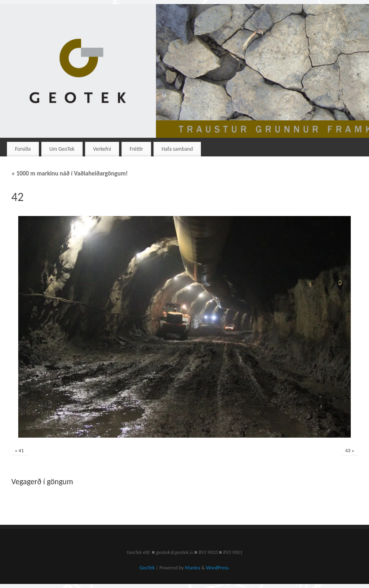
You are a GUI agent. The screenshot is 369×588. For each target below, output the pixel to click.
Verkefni (102, 148)
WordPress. (218, 567)
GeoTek (147, 567)
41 (21, 450)
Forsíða (23, 148)
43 (347, 450)
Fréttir (136, 148)
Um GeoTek (62, 148)
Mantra (192, 567)
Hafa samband (177, 148)
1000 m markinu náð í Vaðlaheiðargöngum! (69, 173)
